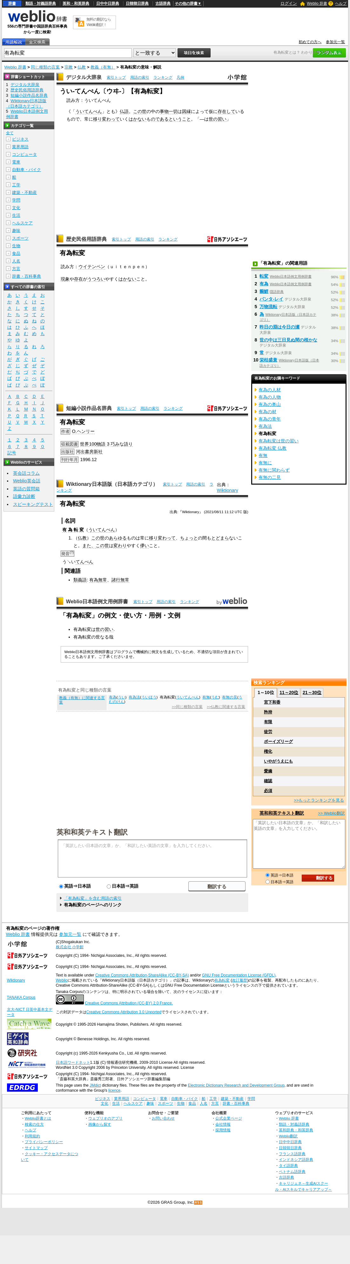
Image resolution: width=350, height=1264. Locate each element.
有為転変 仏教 (272, 448)
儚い (144, 545)
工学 (16, 184)
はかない (137, 119)
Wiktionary (227, 490)
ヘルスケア (22, 223)
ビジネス (20, 139)
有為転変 (222, 980)
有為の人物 (270, 397)
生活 (16, 215)
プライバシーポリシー (44, 1142)
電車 (16, 162)
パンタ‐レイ (271, 298)
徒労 (268, 731)
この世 (139, 111)
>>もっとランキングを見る (319, 800)
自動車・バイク (26, 169)
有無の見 (229, 697)
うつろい (96, 278)
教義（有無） (103, 67)
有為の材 (267, 411)
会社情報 (223, 1124)
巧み (115, 444)
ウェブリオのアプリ (105, 1118)
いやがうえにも (278, 761)
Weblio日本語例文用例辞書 (97, 601)
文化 (16, 207)
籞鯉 (263, 291)
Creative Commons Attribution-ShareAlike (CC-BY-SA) (142, 975)
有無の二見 (270, 477)
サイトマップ (36, 1148)
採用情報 (223, 1130)
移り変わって (106, 119)
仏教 (81, 67)
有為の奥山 (270, 404)
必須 (268, 790)
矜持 (268, 712)
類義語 (80, 579)
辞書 (12, 3)
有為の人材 (270, 389)
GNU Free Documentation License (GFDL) (238, 975)
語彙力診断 (24, 496)
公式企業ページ (228, 1118)
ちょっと (189, 537)
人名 (16, 261)
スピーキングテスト (33, 504)
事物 (164, 111)
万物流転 (268, 306)
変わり (120, 545)
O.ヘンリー (83, 431)
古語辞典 (163, 3)
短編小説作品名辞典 (89, 408)
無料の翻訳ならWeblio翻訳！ (98, 22)
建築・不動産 (24, 192)
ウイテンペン (91, 266)
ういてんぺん (101, 529)
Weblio (62, 980)
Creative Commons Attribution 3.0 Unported (124, 1012)
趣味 (16, 230)
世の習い (217, 119)
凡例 (180, 77)
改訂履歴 (239, 980)
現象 (65, 278)
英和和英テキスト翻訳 (92, 832)
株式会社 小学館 (70, 947)
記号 (11, 453)
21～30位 (312, 692)
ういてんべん (88, 111)
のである (160, 119)
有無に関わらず (274, 470)
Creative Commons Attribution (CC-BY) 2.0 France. (129, 1003)
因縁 (186, 111)
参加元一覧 (335, 42)
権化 (268, 751)
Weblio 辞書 (317, 3)
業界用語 (20, 146)
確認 (268, 780)
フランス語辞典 (292, 1154)
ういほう (149, 697)
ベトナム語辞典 (292, 1171)
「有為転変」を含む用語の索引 (93, 898)
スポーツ (20, 238)
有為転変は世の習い (279, 440)
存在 (78, 278)
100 (93, 444)
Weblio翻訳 (288, 1136)
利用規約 (32, 1136)
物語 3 (103, 444)
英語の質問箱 (26, 488)
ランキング (162, 77)
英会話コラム (26, 473)
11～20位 (288, 692)
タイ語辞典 (288, 1165)
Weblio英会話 (26, 480)
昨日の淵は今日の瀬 (279, 326)
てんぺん (84, 561)
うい (121, 697)
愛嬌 (268, 771)
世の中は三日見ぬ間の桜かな (288, 339)
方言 (16, 268)
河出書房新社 (89, 451)
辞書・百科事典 (26, 276)
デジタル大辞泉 (84, 77)
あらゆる (118, 537)
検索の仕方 (34, 1124)
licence (114, 1090)
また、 (89, 545)
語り (128, 444)
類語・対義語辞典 (40, 3)
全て (10, 133)
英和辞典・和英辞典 (296, 1130)
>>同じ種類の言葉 (187, 707)
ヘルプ (341, 3)
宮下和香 (272, 702)
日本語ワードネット (73, 1062)
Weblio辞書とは (38, 1118)
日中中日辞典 (107, 3)
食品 (16, 253)
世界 (84, 444)
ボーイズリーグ (278, 741)
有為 (93, 579)
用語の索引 (139, 77)
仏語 (124, 111)
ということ (180, 119)
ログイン (288, 3)
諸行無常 (120, 579)
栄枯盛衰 (268, 359)
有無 (206, 697)
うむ (215, 697)
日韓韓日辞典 (137, 3)
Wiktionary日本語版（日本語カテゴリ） (112, 484)
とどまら (220, 537)
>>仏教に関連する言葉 (226, 707)
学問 (16, 200)
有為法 (134, 697)
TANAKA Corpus (21, 997)
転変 (263, 276)
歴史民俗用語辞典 (86, 239)
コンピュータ (24, 154)
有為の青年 (270, 418)
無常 (102, 579)
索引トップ (116, 77)
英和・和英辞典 (76, 3)
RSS (198, 1202)
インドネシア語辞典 (296, 1159)
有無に (265, 462)
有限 (268, 721)
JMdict (95, 1085)
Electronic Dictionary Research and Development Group (236, 1085)
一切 (173, 111)
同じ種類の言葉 (45, 67)
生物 (16, 245)
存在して (226, 111)
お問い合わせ (163, 1118)
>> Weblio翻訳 (331, 813)
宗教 (68, 67)
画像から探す (99, 1124)
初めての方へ (310, 42)
